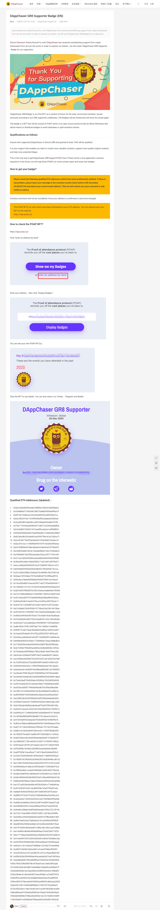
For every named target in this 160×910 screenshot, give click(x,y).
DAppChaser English (46, 22)
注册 (152, 4)
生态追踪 (75, 4)
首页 (31, 4)
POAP (49, 124)
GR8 (96, 46)
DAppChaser (52, 42)
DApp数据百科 (52, 4)
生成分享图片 (80, 906)
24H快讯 (64, 4)
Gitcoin (13, 42)
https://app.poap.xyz (23, 214)
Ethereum (21, 42)
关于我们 (126, 4)
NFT (44, 114)
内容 (38, 4)
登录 (146, 4)
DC (55, 22)
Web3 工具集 (106, 4)
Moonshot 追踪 (91, 4)
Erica (12, 22)
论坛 (117, 4)
